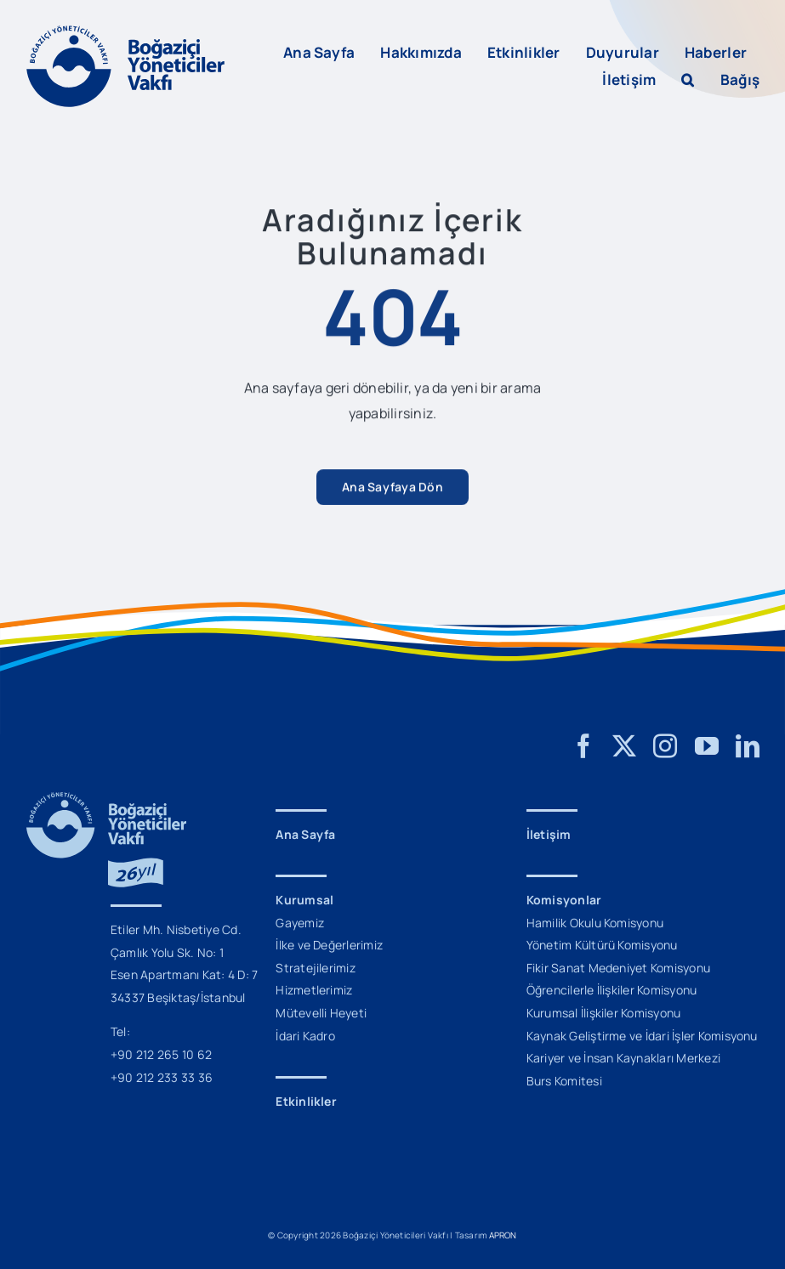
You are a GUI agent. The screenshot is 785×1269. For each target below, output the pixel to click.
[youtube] (707, 746)
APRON (503, 1235)
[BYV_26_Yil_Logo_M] (106, 799)
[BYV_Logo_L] (125, 32)
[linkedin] (747, 746)
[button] (687, 79)
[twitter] (624, 746)
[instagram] (665, 746)
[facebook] (583, 746)
